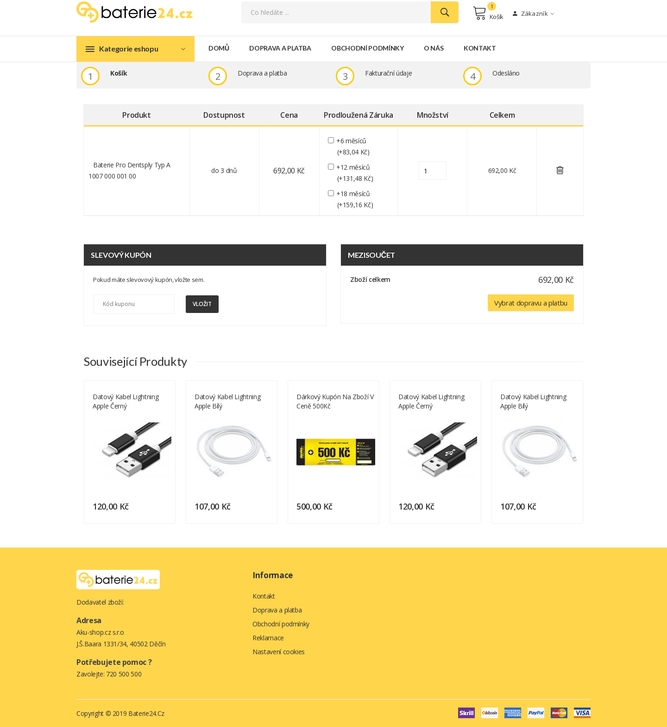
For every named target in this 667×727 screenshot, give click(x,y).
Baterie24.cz (146, 712)
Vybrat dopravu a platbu (530, 302)
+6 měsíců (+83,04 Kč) (353, 146)
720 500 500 (123, 673)
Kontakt (480, 48)
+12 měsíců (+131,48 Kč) (355, 173)
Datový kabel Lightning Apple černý (125, 401)
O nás (433, 48)
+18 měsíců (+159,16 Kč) (355, 199)
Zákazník (533, 13)
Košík (487, 13)
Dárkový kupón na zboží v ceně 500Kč (335, 401)
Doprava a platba (280, 48)
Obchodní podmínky (367, 48)
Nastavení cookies (278, 651)
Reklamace (268, 637)
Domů (218, 48)
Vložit (202, 304)
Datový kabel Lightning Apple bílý (227, 401)
